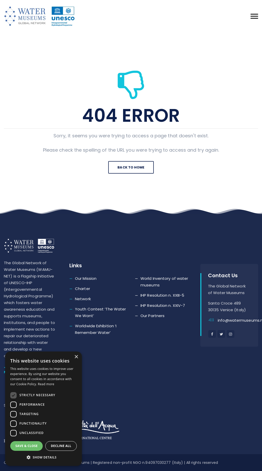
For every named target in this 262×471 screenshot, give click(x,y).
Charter (82, 288)
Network (83, 298)
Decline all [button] (61, 446)
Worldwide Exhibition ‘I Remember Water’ (95, 329)
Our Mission (85, 278)
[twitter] (221, 334)
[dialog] (43, 409)
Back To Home (130, 167)
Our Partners (152, 315)
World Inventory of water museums (164, 282)
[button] (43, 457)
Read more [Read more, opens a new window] (46, 384)
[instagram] (230, 334)
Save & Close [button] (26, 446)
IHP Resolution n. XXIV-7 (162, 305)
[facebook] (212, 334)
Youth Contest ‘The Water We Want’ (100, 312)
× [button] (76, 357)
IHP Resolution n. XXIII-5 (162, 295)
